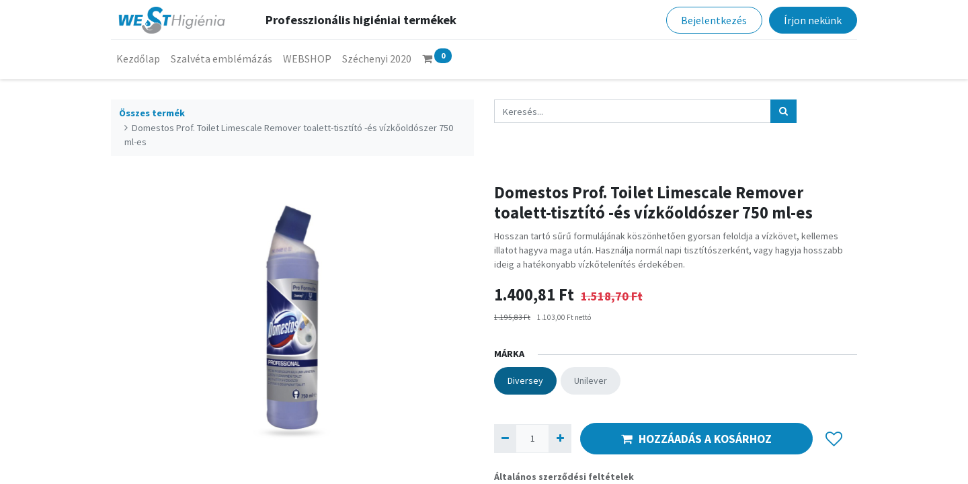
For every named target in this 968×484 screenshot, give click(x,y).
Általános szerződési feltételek (564, 477)
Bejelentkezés (714, 20)
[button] (833, 439)
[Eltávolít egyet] (505, 438)
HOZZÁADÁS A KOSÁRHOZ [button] (696, 439)
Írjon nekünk (813, 20)
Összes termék (152, 113)
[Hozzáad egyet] (560, 438)
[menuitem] (138, 58)
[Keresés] (783, 111)
